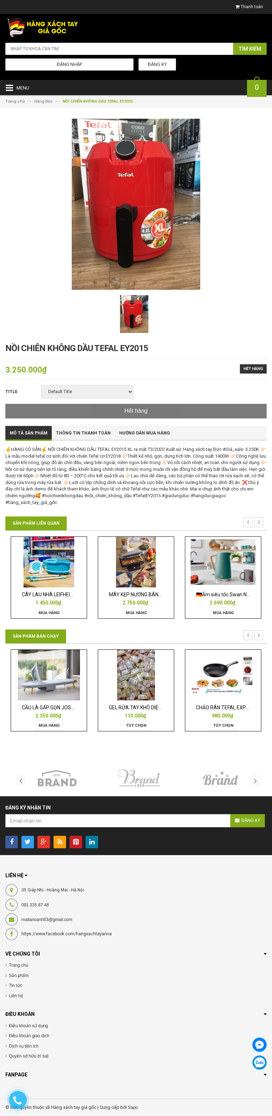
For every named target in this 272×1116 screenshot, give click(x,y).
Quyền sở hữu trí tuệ (29, 1056)
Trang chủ (18, 965)
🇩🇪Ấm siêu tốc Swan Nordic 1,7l (231, 594)
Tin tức (15, 985)
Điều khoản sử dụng (28, 1025)
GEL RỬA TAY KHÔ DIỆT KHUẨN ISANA (151, 707)
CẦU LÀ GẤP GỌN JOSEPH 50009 (59, 707)
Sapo (133, 1107)
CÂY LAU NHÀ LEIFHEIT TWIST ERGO (62, 594)
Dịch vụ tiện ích (24, 1046)
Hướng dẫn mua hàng (144, 433)
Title (11, 391)
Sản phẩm (19, 975)
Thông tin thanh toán (83, 433)
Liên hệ (16, 995)
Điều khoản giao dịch (29, 1035)
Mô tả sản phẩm (28, 433)
